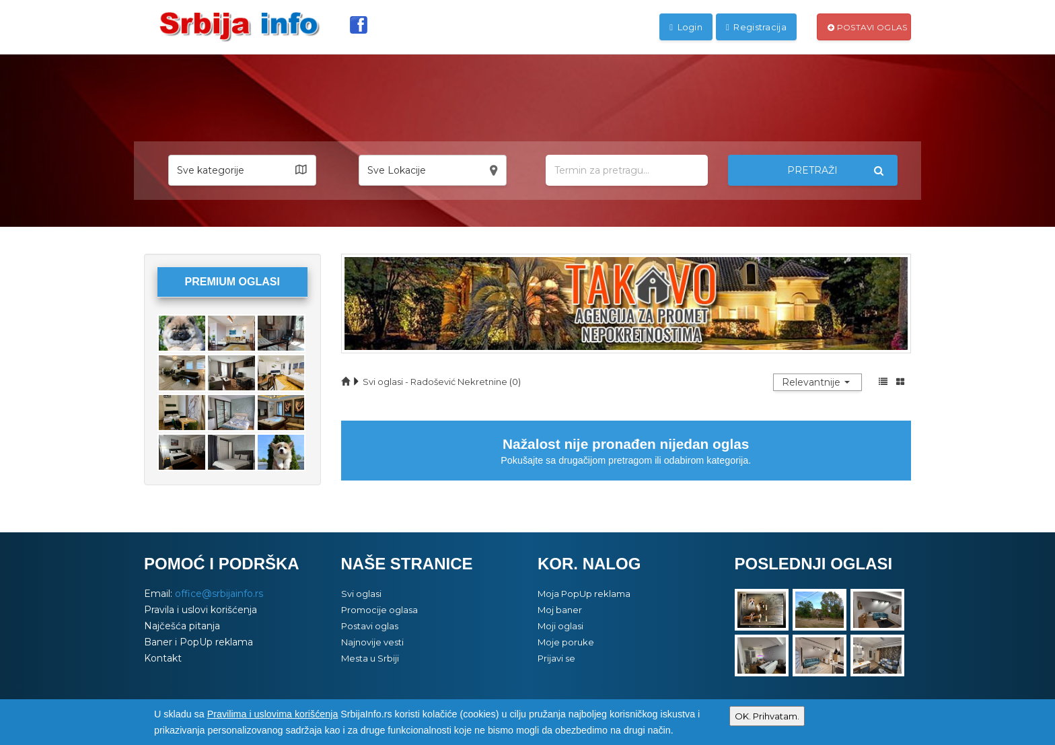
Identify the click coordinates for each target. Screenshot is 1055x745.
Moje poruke (566, 642)
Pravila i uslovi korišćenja (200, 610)
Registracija (756, 27)
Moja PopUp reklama (584, 593)
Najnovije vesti (372, 642)
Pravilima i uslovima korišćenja (272, 714)
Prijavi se (556, 658)
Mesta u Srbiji (370, 658)
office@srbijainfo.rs (219, 594)
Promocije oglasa (379, 609)
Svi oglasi (361, 593)
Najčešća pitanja (182, 626)
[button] (242, 170)
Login (685, 27)
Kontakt (163, 658)
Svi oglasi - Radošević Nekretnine (435, 381)
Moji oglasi (560, 625)
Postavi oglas (868, 27)
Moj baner (560, 609)
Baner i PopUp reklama (198, 642)
